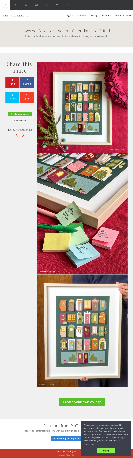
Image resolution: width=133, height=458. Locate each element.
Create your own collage (82, 401)
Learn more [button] (89, 444)
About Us (62, 455)
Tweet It (12, 97)
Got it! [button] (106, 451)
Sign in (70, 15)
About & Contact (123, 15)
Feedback (106, 15)
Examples (82, 15)
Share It (27, 82)
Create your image (19, 114)
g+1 (27, 97)
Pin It (12, 82)
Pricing (94, 15)
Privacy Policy (70, 455)
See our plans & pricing (66, 438)
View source (20, 120)
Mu (75, 452)
